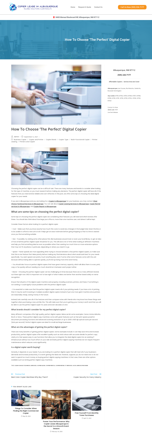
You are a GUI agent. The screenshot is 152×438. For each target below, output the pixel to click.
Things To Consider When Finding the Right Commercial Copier (26, 410)
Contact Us (98, 7)
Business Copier (20, 140)
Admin (16, 137)
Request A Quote (84, 7)
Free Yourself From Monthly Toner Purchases (87, 414)
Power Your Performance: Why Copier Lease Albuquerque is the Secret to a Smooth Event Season (56, 425)
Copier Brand (51, 140)
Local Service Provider (80, 365)
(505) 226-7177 (113, 110)
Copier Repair (60, 365)
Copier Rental (50, 365)
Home (73, 7)
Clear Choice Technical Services (25, 365)
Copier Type (63, 140)
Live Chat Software (113, 112)
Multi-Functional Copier (80, 140)
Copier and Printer (36, 140)
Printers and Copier (27, 142)
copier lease (41, 365)
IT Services (68, 365)
